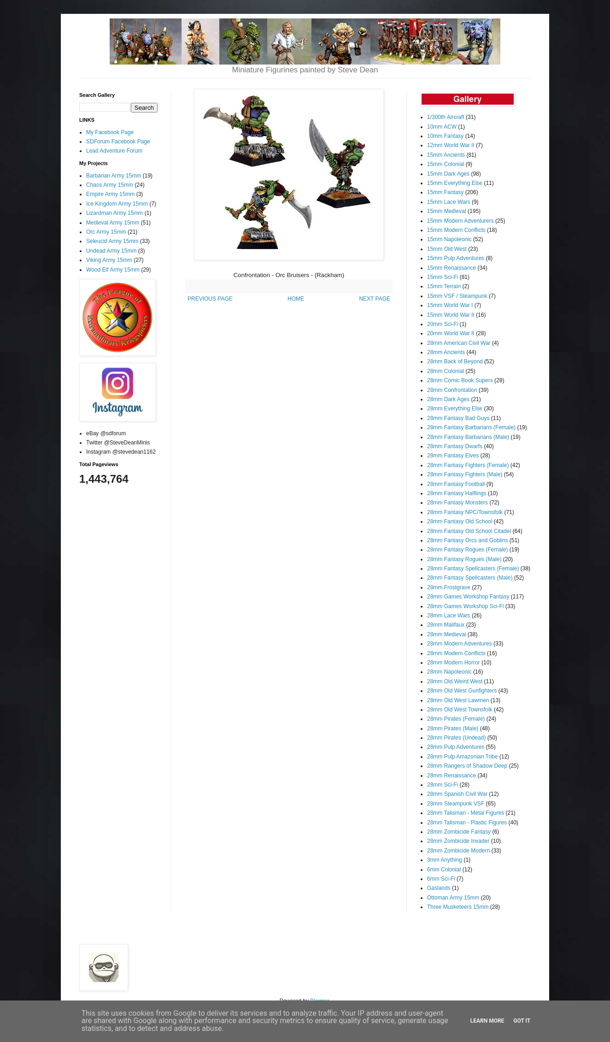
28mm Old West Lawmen (458, 700)
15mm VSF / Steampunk (457, 296)
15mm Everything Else (454, 183)
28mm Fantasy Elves (453, 455)
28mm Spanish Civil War (457, 794)
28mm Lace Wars (448, 615)
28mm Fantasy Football (456, 484)
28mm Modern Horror (453, 662)
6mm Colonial (444, 869)
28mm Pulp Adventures (455, 747)
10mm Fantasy (445, 136)
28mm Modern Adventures (459, 643)
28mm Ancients (446, 352)
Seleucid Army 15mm (112, 241)
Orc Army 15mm (106, 232)
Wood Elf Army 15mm (113, 269)
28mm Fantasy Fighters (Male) (464, 474)
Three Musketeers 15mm (457, 907)
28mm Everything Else (454, 408)
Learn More (487, 1021)
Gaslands (439, 888)
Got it (521, 1021)
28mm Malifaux (445, 625)
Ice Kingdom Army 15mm (117, 204)
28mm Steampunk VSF (455, 803)
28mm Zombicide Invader (458, 841)
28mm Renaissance (451, 775)
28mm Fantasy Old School (459, 521)
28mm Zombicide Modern (458, 850)
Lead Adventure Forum (114, 151)
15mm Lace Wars (448, 202)
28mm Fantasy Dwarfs (454, 446)
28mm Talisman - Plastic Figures (467, 822)
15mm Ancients (446, 155)
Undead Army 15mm (111, 251)
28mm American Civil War (459, 343)
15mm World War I (450, 305)
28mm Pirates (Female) (456, 719)
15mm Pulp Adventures (455, 258)
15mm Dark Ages (448, 174)
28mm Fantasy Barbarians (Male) (468, 437)
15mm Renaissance (451, 268)
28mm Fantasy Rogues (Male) (464, 559)
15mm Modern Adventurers (460, 221)
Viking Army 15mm (109, 260)
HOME (295, 299)
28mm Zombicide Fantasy (459, 832)
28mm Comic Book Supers (460, 380)
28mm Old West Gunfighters (462, 690)
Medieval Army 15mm (112, 222)
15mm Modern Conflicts (456, 230)
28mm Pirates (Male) (452, 728)
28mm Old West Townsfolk (460, 709)
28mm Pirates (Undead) (456, 737)
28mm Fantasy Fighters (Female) (468, 465)
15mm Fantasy (445, 192)
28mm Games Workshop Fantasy (468, 596)
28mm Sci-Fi (442, 785)
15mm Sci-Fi (442, 277)
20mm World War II (451, 333)
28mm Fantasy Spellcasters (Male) (469, 577)
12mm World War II (451, 145)
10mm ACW (442, 127)
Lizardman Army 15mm (114, 213)
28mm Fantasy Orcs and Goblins (467, 540)
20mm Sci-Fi (442, 324)
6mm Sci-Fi (441, 879)
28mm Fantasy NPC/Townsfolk (465, 512)
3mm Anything (444, 860)
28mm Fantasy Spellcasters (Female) (473, 568)
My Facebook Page (110, 132)
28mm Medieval (446, 634)
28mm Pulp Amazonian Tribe (462, 756)
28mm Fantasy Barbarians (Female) (471, 427)
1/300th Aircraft (445, 117)
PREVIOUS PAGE (210, 299)
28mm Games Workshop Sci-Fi (465, 606)
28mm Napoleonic (449, 672)
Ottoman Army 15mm (453, 897)
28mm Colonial (445, 371)
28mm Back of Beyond (455, 361)
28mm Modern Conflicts (456, 653)
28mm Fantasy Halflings (457, 493)
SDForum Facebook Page (118, 141)
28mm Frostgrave (448, 587)
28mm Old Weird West (454, 681)
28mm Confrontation (452, 390)
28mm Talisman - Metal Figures (465, 813)
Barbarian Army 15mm (113, 175)
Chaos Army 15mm (109, 185)
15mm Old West (447, 249)
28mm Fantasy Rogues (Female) (467, 549)
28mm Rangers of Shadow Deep (467, 766)
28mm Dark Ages (448, 399)
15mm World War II (451, 315)
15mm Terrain (444, 286)
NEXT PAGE (374, 299)
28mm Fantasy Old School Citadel (469, 531)
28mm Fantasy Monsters (457, 502)
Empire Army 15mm (110, 194)
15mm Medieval (446, 211)
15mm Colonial (445, 164)
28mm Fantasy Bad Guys (458, 418)
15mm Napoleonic (449, 239)
